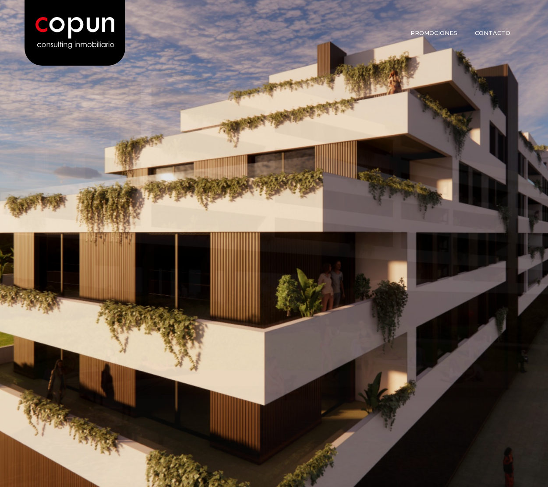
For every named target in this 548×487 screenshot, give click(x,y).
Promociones (433, 32)
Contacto (492, 32)
